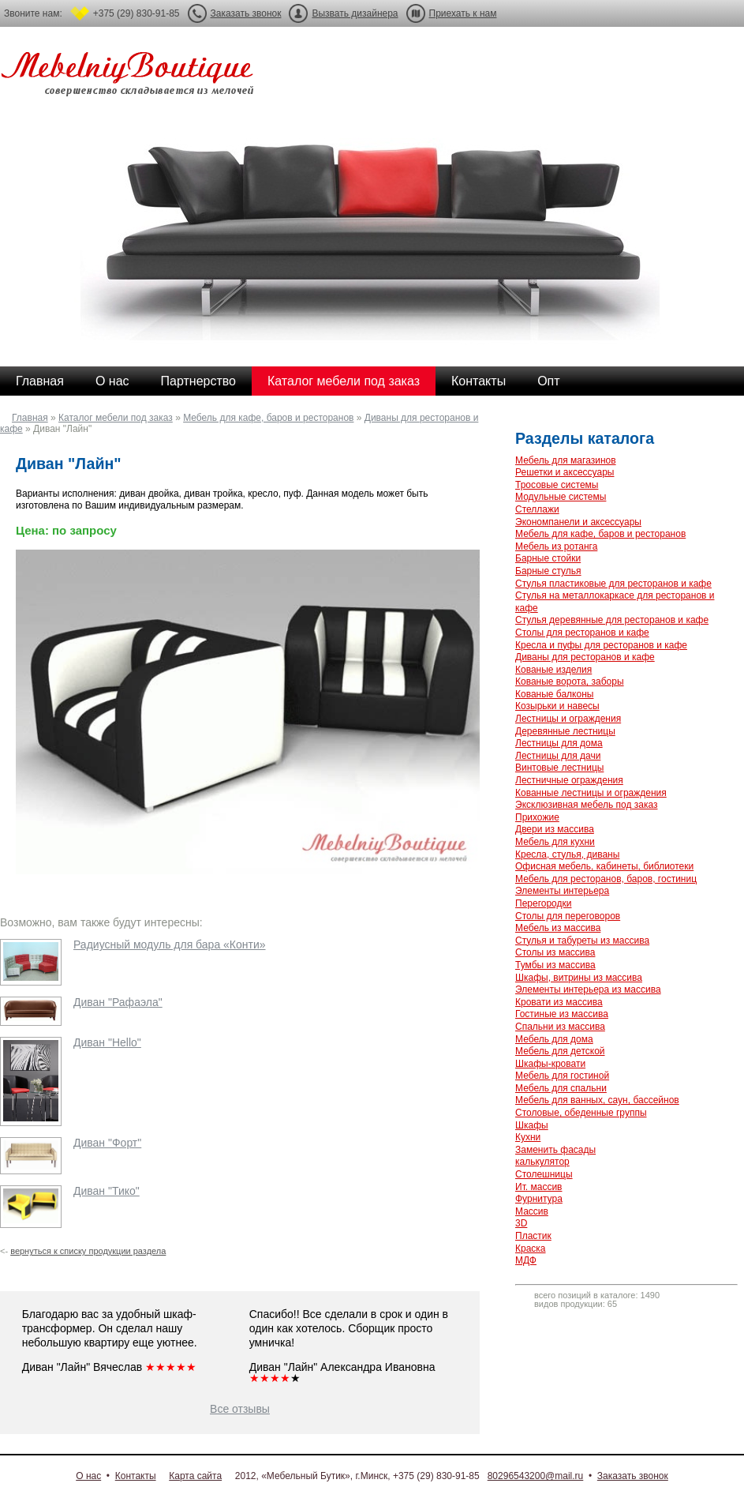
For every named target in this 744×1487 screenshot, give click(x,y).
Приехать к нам (463, 13)
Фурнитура (539, 1198)
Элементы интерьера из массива (588, 989)
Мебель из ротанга (556, 546)
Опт (548, 381)
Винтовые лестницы (559, 767)
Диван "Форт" (107, 1142)
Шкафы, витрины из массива (578, 977)
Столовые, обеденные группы (581, 1112)
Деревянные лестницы (565, 731)
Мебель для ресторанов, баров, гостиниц (606, 878)
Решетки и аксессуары (564, 472)
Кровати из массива (559, 1002)
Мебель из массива (557, 927)
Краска (530, 1248)
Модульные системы (560, 496)
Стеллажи (537, 509)
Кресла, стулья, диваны (567, 854)
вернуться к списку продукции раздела (88, 1251)
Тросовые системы (556, 484)
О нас (112, 381)
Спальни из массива (560, 1026)
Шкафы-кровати (550, 1063)
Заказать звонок (246, 13)
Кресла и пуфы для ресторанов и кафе (601, 645)
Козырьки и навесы (557, 706)
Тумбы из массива (555, 965)
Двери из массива (554, 829)
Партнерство (198, 381)
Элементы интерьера (562, 890)
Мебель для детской (560, 1051)
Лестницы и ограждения (568, 718)
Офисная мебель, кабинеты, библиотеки (604, 866)
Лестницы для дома (559, 743)
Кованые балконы (554, 694)
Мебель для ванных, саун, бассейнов (597, 1100)
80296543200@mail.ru (536, 1475)
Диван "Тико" (106, 1191)
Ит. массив (538, 1186)
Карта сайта (195, 1475)
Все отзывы (240, 1409)
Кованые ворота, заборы (569, 681)
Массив (531, 1211)
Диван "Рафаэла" (118, 1002)
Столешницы (544, 1174)
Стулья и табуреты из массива (582, 940)
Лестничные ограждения (569, 780)
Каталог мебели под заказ (343, 381)
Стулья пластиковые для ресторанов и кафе (613, 583)
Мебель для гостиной (562, 1075)
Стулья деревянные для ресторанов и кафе (611, 619)
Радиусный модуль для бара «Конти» (169, 944)
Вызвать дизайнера (355, 13)
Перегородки (543, 903)
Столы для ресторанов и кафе (582, 632)
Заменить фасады (555, 1149)
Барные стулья (548, 570)
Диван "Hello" (107, 1042)
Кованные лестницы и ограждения (591, 792)
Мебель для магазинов (565, 460)
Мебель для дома (554, 1039)
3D (521, 1223)
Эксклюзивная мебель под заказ (586, 804)
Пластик (533, 1235)
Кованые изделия (553, 669)
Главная (40, 381)
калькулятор (542, 1161)
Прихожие (537, 817)
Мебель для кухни (555, 841)
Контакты (478, 381)
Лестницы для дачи (557, 755)
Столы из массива (555, 952)
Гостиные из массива (561, 1013)
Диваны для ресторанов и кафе (585, 657)
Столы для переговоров (567, 916)
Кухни (527, 1137)
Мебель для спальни (561, 1088)
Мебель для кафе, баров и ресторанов (268, 417)
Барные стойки (548, 558)
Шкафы (531, 1125)
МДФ (526, 1260)
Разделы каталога (584, 438)
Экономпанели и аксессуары (578, 522)
